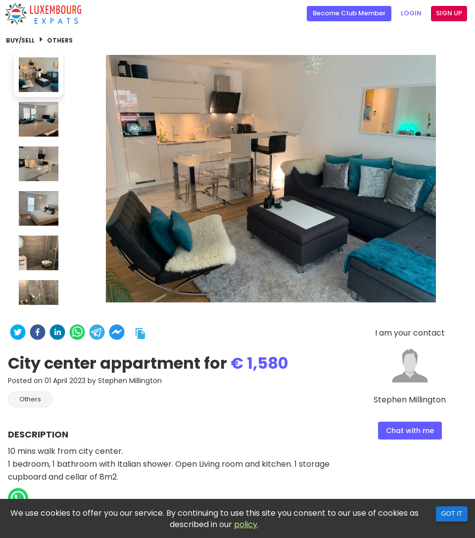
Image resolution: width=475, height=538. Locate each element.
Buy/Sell (20, 40)
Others (60, 40)
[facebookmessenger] (117, 333)
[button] (30, 399)
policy (245, 524)
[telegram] (97, 333)
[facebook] (38, 333)
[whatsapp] (77, 333)
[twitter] (18, 333)
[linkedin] (57, 333)
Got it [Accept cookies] (451, 513)
